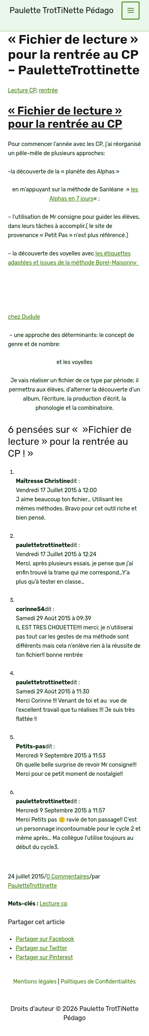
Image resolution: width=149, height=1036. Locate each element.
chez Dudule (24, 317)
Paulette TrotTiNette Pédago (62, 10)
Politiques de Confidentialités (97, 981)
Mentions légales (34, 981)
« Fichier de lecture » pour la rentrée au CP (65, 117)
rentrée (48, 90)
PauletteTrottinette (32, 885)
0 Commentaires (67, 876)
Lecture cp (54, 903)
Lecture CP (22, 90)
